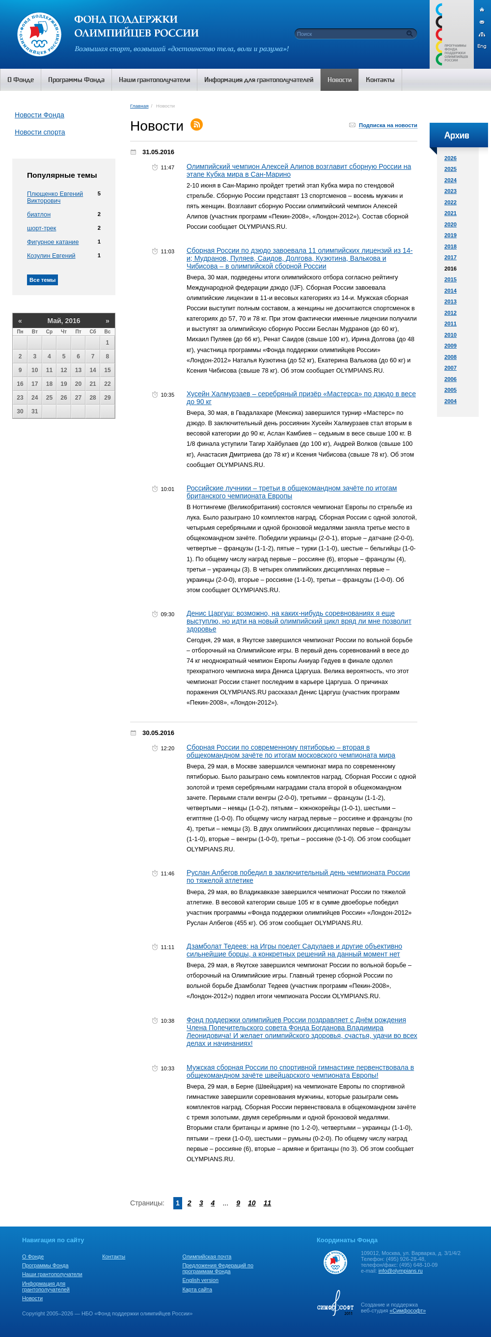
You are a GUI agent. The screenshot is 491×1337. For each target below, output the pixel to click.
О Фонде (33, 1256)
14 (92, 370)
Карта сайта (197, 1289)
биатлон (39, 214)
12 (63, 370)
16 (20, 384)
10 (34, 370)
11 (49, 370)
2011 (450, 324)
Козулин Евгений (51, 255)
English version (200, 1280)
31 (34, 411)
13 (78, 370)
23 (20, 397)
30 (20, 411)
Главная (139, 106)
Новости (32, 1298)
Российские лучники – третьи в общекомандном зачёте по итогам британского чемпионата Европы (292, 492)
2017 (450, 257)
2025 (450, 169)
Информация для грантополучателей (46, 1286)
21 (92, 384)
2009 (450, 346)
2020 (450, 224)
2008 (450, 357)
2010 (450, 335)
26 (63, 397)
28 (92, 397)
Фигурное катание (53, 242)
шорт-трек (41, 228)
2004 (450, 401)
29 (107, 397)
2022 (450, 202)
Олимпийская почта (206, 1256)
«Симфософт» (407, 1310)
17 (34, 384)
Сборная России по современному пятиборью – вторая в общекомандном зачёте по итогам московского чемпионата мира (291, 751)
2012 (450, 313)
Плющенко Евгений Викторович (55, 197)
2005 (450, 390)
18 (49, 384)
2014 (450, 291)
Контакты (113, 1256)
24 (34, 397)
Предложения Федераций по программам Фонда (217, 1268)
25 (49, 397)
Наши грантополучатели (52, 1274)
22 (107, 384)
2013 (450, 301)
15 (107, 370)
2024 (450, 180)
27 (78, 397)
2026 (450, 158)
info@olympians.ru (401, 1271)
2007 (450, 368)
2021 (450, 213)
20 (78, 384)
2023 (450, 191)
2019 (450, 235)
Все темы (42, 280)
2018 (450, 246)
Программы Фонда (45, 1265)
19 (63, 384)
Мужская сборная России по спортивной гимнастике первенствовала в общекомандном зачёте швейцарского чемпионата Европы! (300, 1071)
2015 (450, 279)
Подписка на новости (388, 125)
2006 (450, 379)
